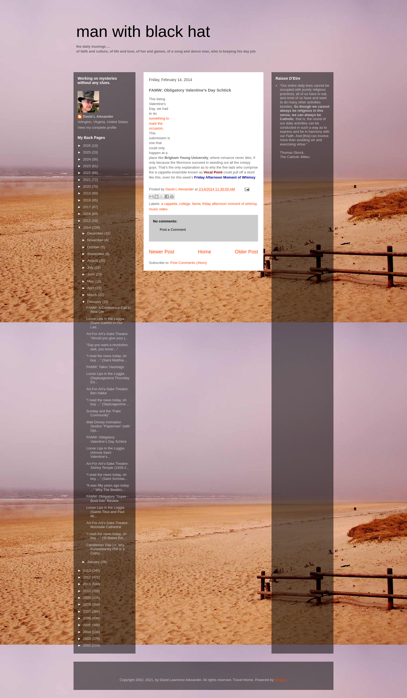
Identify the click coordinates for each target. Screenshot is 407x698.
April (91, 288)
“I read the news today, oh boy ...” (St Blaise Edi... (106, 536)
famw (196, 204)
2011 (87, 584)
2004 (87, 632)
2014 (87, 227)
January (94, 562)
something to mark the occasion (159, 123)
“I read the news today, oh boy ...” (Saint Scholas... (106, 477)
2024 (87, 159)
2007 (87, 611)
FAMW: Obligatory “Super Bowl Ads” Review (106, 498)
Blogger (280, 680)
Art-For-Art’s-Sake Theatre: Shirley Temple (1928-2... (107, 466)
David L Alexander (98, 116)
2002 (87, 645)
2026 (87, 146)
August (93, 261)
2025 (87, 152)
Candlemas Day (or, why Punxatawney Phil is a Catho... (105, 549)
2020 (87, 186)
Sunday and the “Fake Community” (103, 413)
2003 (87, 639)
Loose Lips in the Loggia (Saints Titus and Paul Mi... (105, 511)
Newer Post (161, 251)
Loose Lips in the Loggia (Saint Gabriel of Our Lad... (105, 323)
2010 (87, 591)
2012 (87, 577)
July (91, 268)
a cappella (169, 204)
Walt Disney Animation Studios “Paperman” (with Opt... (108, 426)
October (94, 247)
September (96, 254)
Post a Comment (173, 230)
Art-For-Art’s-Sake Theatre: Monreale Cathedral (107, 525)
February (94, 302)
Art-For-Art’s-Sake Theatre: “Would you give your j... (107, 336)
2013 (87, 570)
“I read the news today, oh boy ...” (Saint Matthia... (106, 358)
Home (204, 251)
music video (158, 209)
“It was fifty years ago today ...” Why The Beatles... (107, 487)
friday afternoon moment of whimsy (229, 204)
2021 (87, 180)
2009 (87, 598)
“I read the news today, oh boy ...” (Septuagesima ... (107, 402)
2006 (87, 618)
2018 (87, 200)
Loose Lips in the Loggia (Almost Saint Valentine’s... (105, 452)
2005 (87, 625)
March (92, 295)
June (91, 274)
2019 (87, 193)
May (91, 281)
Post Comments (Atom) (189, 263)
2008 (87, 604)
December (96, 233)
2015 (87, 221)
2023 (87, 166)
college (184, 204)
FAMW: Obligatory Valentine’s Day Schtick (106, 439)
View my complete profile (97, 127)
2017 (87, 207)
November (96, 240)
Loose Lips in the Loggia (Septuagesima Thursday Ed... (107, 378)
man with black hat (143, 31)
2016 (87, 214)
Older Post (246, 251)
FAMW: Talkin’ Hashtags (105, 367)
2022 (87, 173)
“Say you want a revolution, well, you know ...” (107, 347)
